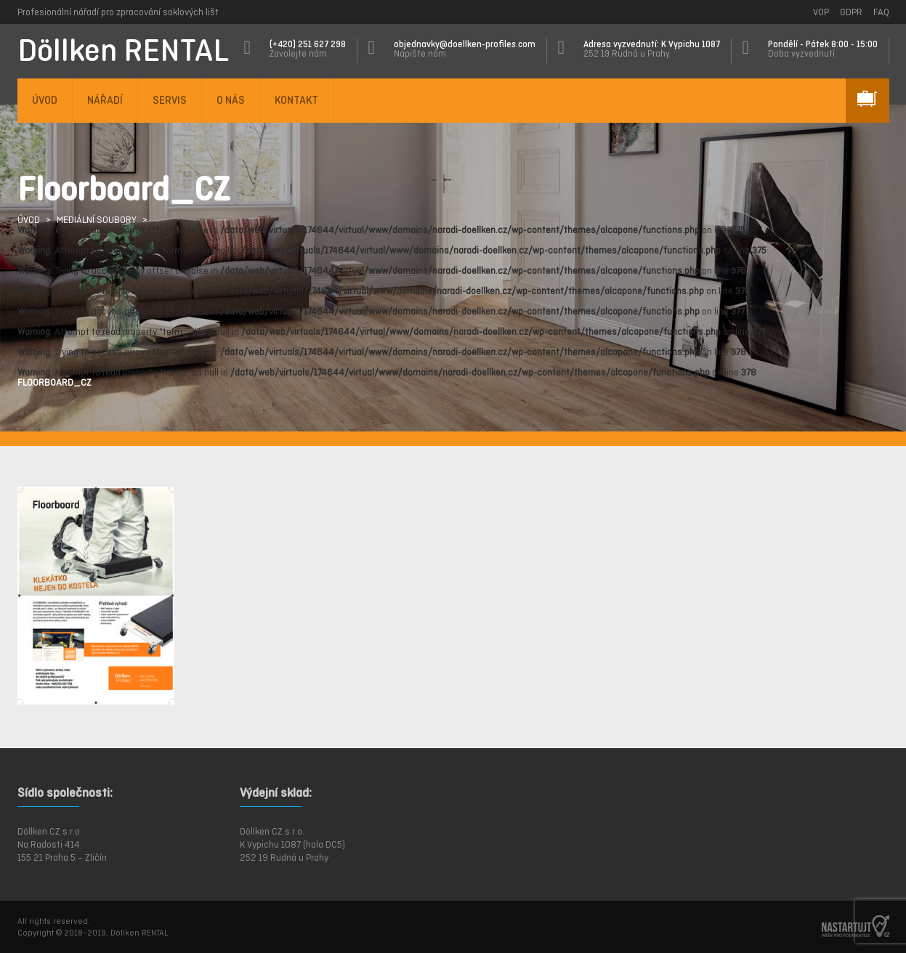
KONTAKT (296, 100)
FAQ (881, 12)
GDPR (851, 12)
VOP (821, 12)
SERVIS (170, 100)
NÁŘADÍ (105, 100)
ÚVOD (44, 100)
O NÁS (231, 100)
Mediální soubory (97, 220)
